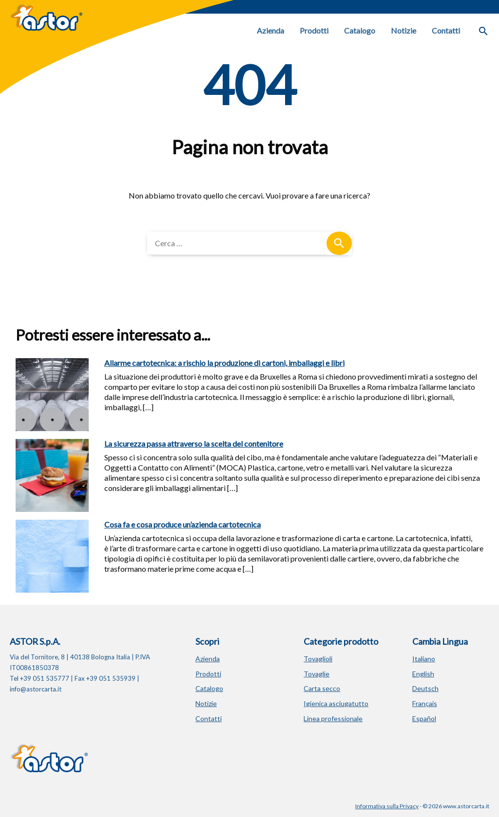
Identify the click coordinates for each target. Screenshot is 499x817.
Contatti (446, 30)
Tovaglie (316, 674)
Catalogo (359, 30)
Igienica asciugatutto (336, 703)
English (423, 674)
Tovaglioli (318, 658)
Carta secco (322, 688)
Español (424, 718)
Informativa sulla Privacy (387, 806)
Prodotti (314, 30)
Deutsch (425, 688)
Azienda (270, 30)
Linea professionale (333, 718)
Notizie (403, 30)
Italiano (423, 658)
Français (424, 703)
